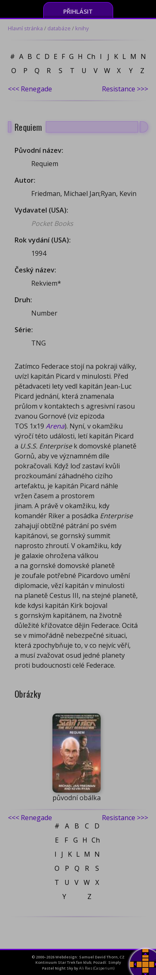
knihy (82, 28)
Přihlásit (78, 11)
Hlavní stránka (25, 28)
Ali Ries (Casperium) (96, 968)
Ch (91, 56)
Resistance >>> (125, 88)
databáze (59, 28)
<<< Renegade (30, 88)
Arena (55, 426)
